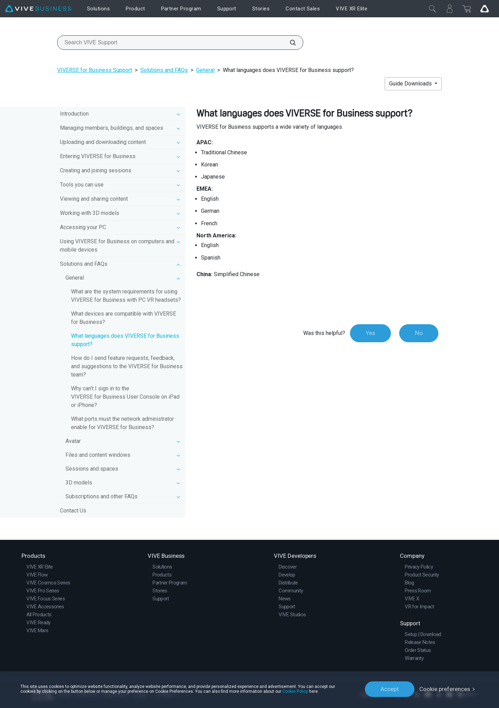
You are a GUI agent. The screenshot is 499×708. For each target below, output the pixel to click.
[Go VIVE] (484, 8)
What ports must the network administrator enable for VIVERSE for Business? (122, 423)
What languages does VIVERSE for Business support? (125, 340)
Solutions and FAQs (164, 70)
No (419, 332)
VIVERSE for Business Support (94, 70)
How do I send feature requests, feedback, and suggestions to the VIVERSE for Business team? (127, 366)
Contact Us (73, 510)
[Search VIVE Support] (289, 42)
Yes (370, 332)
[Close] (432, 8)
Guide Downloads (411, 83)
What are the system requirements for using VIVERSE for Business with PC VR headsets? (126, 295)
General (205, 70)
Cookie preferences (444, 689)
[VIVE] (38, 8)
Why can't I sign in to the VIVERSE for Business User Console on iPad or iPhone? (125, 396)
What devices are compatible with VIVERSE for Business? (123, 317)
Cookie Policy (295, 691)
